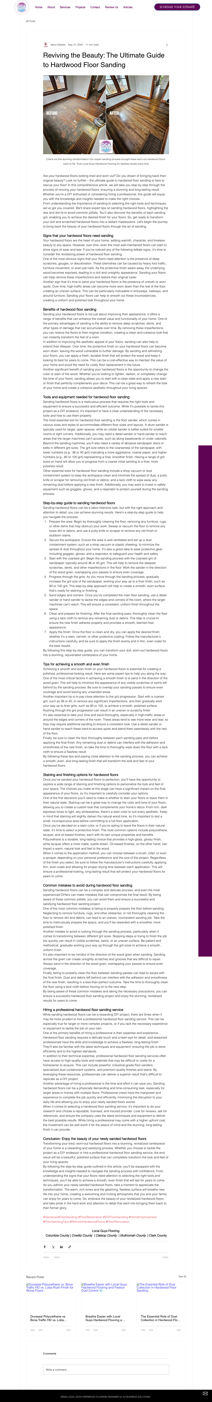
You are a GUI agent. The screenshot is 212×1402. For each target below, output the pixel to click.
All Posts (30, 21)
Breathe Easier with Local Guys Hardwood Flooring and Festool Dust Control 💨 (105, 1318)
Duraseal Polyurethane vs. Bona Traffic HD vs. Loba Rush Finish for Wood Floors (49, 1318)
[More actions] (167, 45)
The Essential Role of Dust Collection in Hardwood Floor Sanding (160, 1318)
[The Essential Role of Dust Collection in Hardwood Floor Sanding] (161, 1296)
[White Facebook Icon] (205, 9)
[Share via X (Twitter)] (53, 1246)
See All (182, 1276)
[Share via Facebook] (44, 1246)
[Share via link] (69, 1246)
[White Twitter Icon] (205, 15)
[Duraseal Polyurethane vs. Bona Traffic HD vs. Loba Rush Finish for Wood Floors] (50, 1296)
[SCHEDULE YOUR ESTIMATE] (177, 7)
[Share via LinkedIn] (61, 1246)
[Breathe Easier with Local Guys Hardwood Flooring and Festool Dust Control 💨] (106, 1296)
